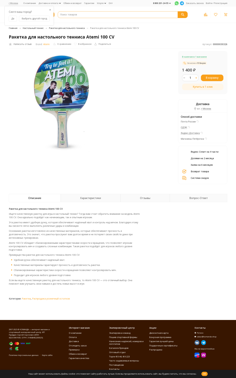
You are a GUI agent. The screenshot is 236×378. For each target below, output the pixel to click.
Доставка (74, 341)
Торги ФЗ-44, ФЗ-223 (119, 356)
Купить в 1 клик (203, 87)
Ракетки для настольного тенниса (67, 28)
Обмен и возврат (72, 3)
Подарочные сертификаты (163, 345)
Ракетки (26, 298)
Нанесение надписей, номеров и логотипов (126, 342)
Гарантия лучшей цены (161, 341)
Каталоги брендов (118, 348)
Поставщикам (116, 364)
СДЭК (184, 127)
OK (204, 373)
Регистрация (220, 3)
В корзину (212, 78)
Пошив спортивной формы (123, 337)
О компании (29, 3)
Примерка (74, 349)
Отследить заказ (78, 345)
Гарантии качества (79, 358)
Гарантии (89, 3)
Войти (209, 3)
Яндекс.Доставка (190, 133)
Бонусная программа (160, 337)
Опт (111, 3)
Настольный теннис (33, 28)
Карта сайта (47, 355)
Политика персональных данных (24, 355)
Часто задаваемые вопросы (124, 360)
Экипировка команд (119, 332)
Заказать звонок (195, 3)
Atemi (46, 44)
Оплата (73, 337)
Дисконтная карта (158, 332)
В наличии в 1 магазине (194, 56)
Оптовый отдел (117, 352)
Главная (13, 28)
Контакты (114, 369)
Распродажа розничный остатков (51, 298)
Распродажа (155, 349)
